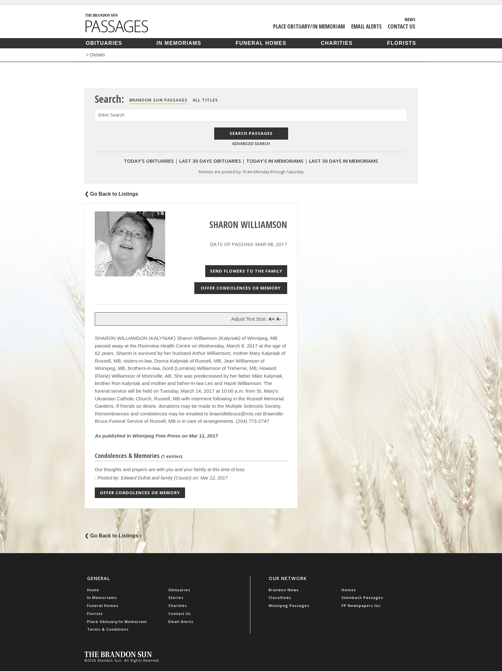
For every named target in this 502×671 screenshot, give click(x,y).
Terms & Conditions (108, 629)
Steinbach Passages (362, 597)
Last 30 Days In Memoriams (343, 161)
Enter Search (111, 115)
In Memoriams (179, 43)
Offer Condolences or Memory (241, 288)
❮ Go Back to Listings (111, 194)
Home (93, 589)
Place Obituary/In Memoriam (309, 26)
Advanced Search (251, 143)
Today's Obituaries (149, 161)
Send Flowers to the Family (246, 271)
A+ (271, 319)
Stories (175, 597)
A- (278, 319)
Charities (337, 43)
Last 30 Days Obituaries (210, 161)
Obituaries (104, 43)
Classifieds (280, 597)
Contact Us (401, 26)
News (410, 19)
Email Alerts (366, 26)
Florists (401, 43)
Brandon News (284, 589)
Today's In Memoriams (275, 161)
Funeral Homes (261, 43)
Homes (349, 589)
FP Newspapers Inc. (362, 605)
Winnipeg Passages (289, 605)
